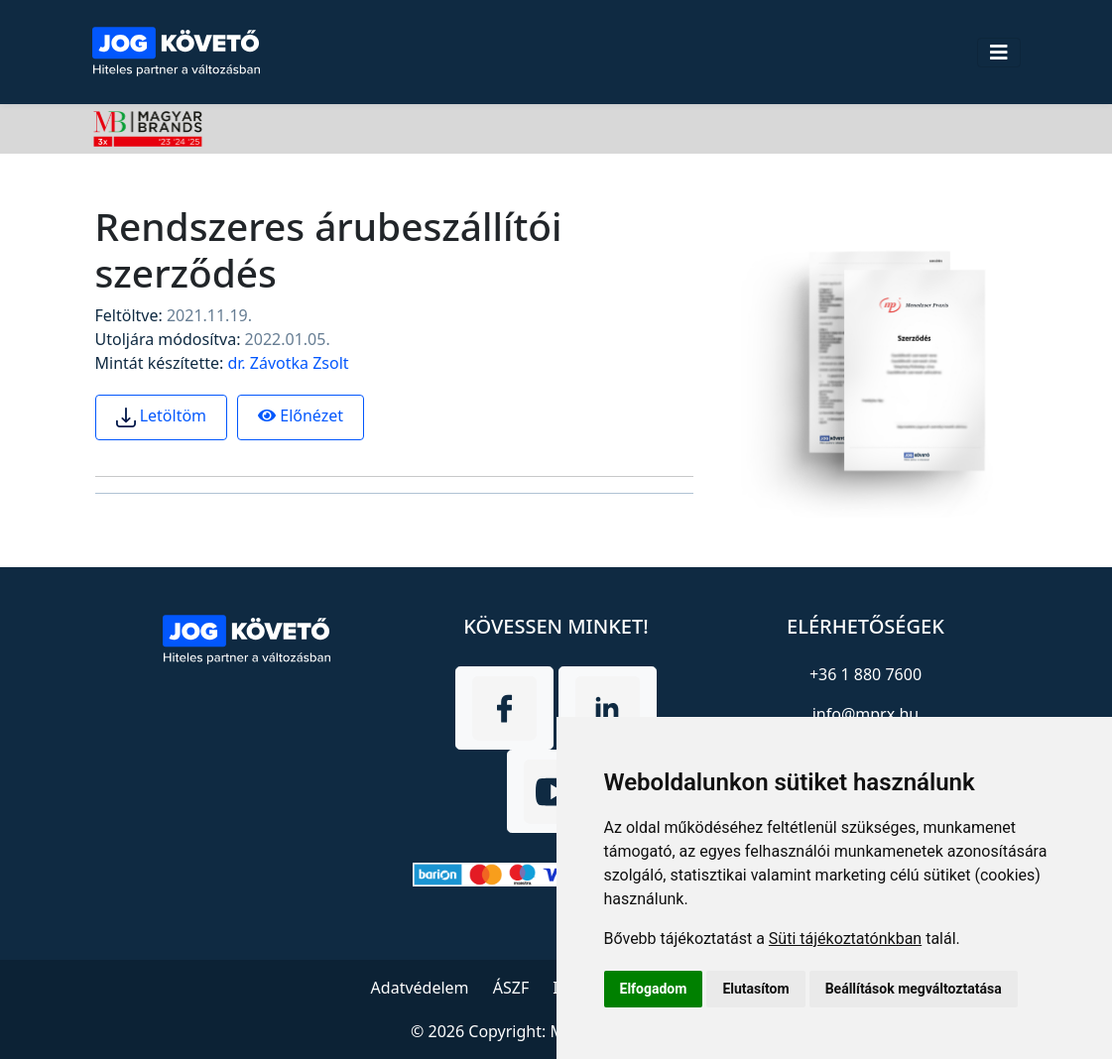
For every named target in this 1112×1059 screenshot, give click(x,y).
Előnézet (300, 415)
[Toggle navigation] (999, 52)
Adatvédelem (420, 988)
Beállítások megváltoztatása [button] (913, 989)
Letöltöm (161, 416)
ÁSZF (511, 988)
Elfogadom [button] (653, 989)
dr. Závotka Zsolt (287, 363)
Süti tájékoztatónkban (845, 938)
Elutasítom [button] (755, 989)
